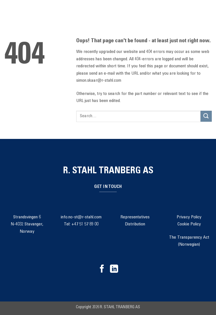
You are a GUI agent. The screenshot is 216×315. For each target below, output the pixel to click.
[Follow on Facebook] (102, 269)
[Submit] (206, 116)
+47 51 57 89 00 (84, 224)
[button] (7, 14)
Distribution (135, 224)
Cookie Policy (189, 224)
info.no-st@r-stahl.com (81, 217)
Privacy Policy (189, 217)
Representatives (135, 217)
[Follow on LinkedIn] (114, 269)
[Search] (19, 14)
